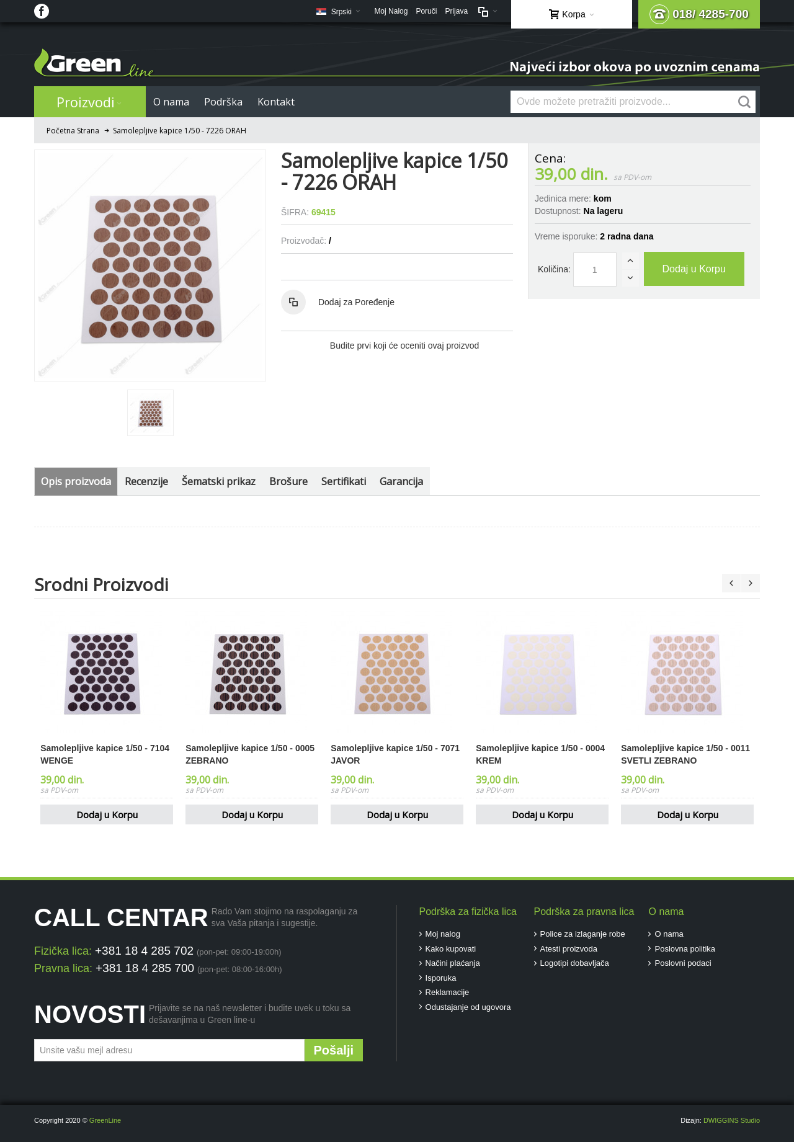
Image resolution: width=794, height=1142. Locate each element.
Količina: (554, 269)
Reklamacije (448, 992)
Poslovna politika (684, 948)
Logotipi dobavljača (574, 963)
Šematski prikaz (219, 481)
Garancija (401, 481)
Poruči (426, 11)
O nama (668, 934)
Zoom (150, 265)
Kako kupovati (451, 948)
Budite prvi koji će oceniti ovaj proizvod (404, 345)
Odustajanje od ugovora (468, 1007)
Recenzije (146, 481)
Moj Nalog (391, 11)
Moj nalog (443, 934)
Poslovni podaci (682, 963)
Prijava (456, 11)
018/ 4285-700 (699, 14)
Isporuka (441, 978)
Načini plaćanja (453, 963)
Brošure (288, 481)
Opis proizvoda (76, 481)
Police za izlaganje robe (582, 934)
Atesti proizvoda (569, 948)
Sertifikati (343, 481)
